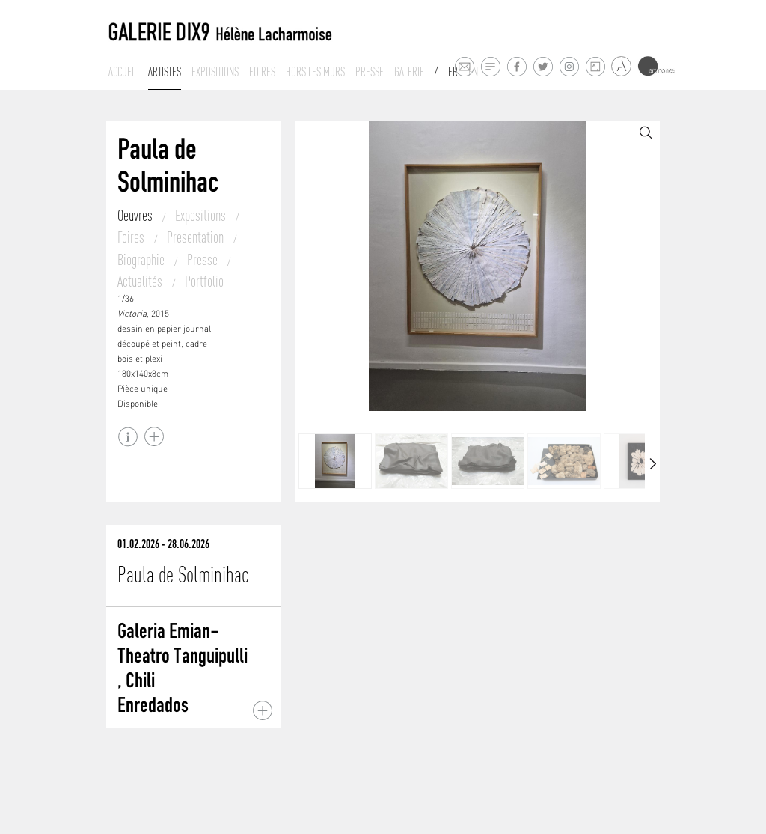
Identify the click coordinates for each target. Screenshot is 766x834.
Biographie (142, 259)
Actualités (141, 281)
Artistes (164, 71)
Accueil (123, 71)
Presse (369, 71)
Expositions (215, 71)
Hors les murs (315, 71)
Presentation (197, 237)
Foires (262, 71)
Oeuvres (136, 215)
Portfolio (204, 281)
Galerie (409, 71)
